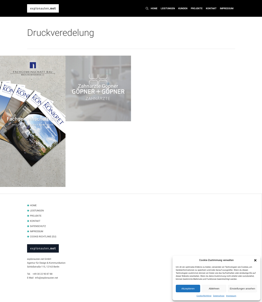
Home (33, 205)
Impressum (231, 296)
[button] (255, 260)
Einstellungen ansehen (242, 288)
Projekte (35, 215)
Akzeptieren (187, 288)
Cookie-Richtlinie (203, 296)
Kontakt (35, 221)
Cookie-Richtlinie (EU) (43, 236)
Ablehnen (214, 288)
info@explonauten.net (46, 277)
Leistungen (37, 210)
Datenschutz (218, 296)
